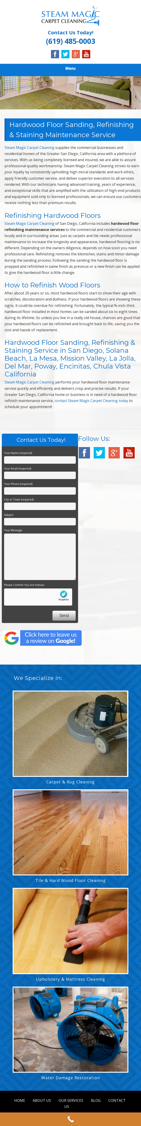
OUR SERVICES (71, 1100)
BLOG (96, 1100)
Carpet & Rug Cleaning (70, 782)
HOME (19, 1100)
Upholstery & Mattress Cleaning (70, 979)
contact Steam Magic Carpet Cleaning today (91, 400)
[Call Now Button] (70, 1119)
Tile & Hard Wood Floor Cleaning (70, 880)
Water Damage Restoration (70, 1077)
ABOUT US (42, 1100)
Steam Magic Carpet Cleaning (29, 147)
